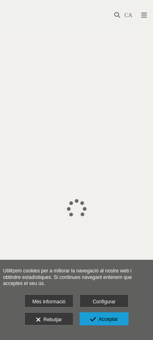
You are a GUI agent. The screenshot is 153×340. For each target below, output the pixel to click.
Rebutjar (49, 320)
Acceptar (104, 319)
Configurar (104, 302)
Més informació (48, 302)
